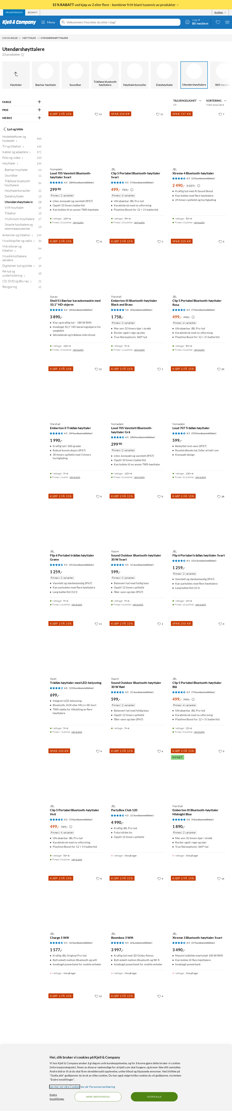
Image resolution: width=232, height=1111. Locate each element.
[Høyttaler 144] (21, 159)
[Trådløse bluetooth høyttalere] (26, 69)
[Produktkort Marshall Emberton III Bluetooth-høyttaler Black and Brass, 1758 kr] (138, 259)
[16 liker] (220, 873)
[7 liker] (221, 108)
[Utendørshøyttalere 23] (23, 197)
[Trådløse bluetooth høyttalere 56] (23, 178)
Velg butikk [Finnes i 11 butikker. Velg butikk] (139, 344)
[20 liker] (220, 363)
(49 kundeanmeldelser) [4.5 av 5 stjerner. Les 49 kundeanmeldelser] (81, 427)
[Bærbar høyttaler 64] (23, 165)
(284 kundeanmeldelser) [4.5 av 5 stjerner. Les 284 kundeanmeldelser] (81, 177)
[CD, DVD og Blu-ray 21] (21, 276)
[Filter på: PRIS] (21, 104)
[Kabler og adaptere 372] (21, 147)
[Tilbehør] (175, 69)
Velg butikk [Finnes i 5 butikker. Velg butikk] (76, 854)
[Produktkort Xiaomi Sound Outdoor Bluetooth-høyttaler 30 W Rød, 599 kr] (138, 641)
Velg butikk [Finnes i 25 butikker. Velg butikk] (139, 217)
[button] (22, 49)
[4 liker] (99, 745)
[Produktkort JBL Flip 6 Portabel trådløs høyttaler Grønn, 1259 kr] (76, 514)
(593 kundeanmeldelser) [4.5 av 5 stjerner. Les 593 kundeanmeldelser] (203, 427)
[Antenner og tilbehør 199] (21, 230)
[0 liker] (221, 236)
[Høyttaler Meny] (39, 32)
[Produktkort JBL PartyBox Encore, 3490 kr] (138, 1014)
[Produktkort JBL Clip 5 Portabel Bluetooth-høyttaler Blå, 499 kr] (199, 641)
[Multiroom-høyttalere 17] (23, 214)
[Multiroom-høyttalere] (205, 69)
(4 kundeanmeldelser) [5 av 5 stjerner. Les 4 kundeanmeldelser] (141, 304)
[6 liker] (160, 745)
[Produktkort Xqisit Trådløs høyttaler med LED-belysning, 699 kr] (76, 641)
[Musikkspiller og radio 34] (21, 236)
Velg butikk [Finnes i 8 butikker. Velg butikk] (199, 726)
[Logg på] (196, 22)
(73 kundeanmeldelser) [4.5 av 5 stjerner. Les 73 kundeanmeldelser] (142, 177)
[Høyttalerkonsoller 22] (23, 186)
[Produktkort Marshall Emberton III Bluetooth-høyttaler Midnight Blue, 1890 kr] (199, 769)
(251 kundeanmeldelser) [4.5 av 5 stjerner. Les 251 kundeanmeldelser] (81, 559)
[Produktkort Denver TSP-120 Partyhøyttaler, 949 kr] (76, 1014)
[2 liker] (160, 618)
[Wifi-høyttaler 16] (23, 203)
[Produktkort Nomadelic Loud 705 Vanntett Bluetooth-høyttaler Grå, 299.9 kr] (138, 387)
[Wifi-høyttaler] (145, 69)
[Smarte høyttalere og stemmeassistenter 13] (23, 222)
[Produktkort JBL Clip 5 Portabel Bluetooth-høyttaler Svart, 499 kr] (138, 132)
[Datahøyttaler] (86, 69)
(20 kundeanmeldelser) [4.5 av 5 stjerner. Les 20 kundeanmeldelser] (81, 304)
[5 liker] (160, 236)
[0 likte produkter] (218, 22)
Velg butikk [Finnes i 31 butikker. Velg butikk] (78, 217)
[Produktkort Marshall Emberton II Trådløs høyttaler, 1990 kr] (76, 387)
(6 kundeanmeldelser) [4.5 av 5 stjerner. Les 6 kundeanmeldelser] (141, 937)
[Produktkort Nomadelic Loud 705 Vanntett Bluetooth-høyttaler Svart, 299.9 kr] (76, 132)
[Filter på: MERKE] (21, 112)
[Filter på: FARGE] (21, 96)
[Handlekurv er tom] (227, 22)
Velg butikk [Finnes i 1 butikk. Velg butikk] (74, 471)
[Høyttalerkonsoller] (56, 69)
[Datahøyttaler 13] (23, 191)
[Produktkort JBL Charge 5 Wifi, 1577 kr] (76, 896)
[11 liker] (98, 108)
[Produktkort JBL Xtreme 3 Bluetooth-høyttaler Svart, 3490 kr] (199, 896)
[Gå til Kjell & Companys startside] (20, 22)
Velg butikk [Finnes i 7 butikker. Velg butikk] (76, 726)
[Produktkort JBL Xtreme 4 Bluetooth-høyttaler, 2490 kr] (199, 132)
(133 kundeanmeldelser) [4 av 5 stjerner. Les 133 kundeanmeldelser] (81, 682)
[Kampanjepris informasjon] (131, 184)
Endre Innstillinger (57, 1096)
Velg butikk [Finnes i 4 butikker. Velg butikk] (76, 599)
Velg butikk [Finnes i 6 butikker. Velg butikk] (199, 217)
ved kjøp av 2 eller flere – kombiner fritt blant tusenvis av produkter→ (116, 5)
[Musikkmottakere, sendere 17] (21, 253)
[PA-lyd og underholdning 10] (21, 269)
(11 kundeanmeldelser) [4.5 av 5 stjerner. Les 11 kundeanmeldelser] (142, 559)
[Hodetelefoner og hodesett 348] (21, 134)
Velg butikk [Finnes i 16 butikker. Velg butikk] (78, 344)
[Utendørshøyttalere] (116, 69)
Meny (48, 22)
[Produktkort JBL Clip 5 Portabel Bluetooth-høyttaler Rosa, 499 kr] (199, 259)
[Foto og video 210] (21, 153)
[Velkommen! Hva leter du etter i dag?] (123, 22)
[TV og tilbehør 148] (21, 142)
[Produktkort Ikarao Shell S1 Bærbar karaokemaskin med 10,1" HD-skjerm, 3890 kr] (76, 259)
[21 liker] (98, 363)
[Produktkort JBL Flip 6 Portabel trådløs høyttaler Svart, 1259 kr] (199, 514)
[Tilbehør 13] (23, 208)
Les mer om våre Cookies (65, 1086)
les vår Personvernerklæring (98, 1086)
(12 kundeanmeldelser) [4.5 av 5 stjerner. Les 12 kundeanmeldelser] (81, 937)
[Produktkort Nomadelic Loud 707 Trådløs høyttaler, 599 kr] (199, 387)
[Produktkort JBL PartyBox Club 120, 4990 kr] (138, 769)
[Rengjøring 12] (21, 282)
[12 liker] (98, 990)
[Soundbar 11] (23, 171)
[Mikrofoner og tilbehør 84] (21, 244)
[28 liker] (220, 491)
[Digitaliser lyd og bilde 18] (21, 261)
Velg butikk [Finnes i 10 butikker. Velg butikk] (200, 599)
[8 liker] (99, 236)
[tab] (14, 12)
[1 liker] (160, 363)
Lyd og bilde (12, 123)
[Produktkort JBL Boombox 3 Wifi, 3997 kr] (138, 896)
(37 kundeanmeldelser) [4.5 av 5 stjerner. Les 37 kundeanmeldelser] (203, 937)
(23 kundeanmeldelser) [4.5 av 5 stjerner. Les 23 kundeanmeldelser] (203, 172)
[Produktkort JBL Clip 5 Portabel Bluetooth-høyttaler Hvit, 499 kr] (76, 769)
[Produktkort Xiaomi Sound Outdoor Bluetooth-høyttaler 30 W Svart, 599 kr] (138, 514)
